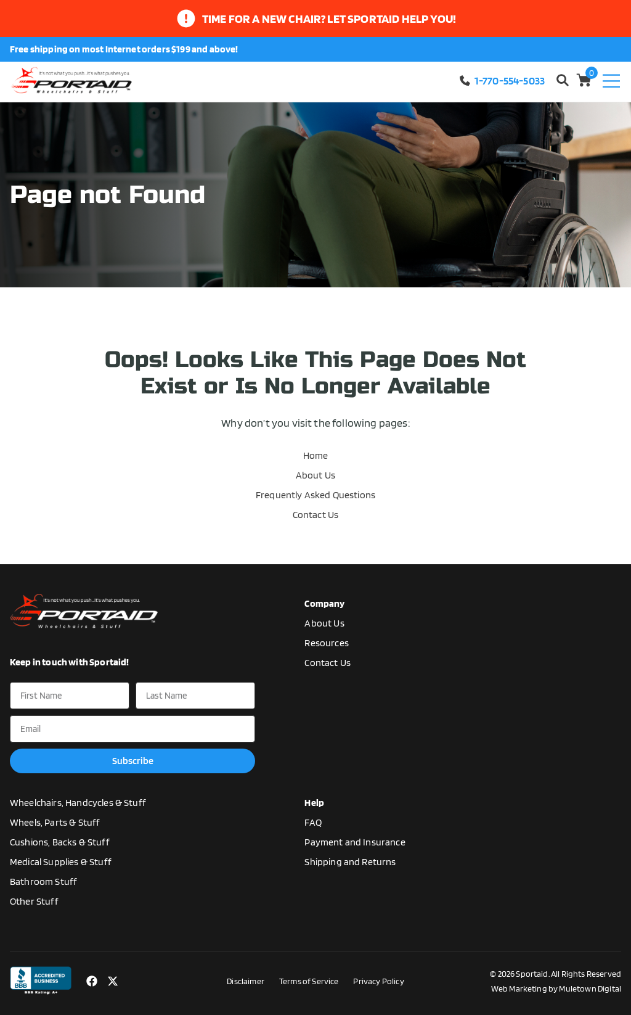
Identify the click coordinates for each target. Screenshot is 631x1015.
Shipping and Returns (350, 862)
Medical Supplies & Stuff (61, 862)
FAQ (312, 822)
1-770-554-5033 (501, 80)
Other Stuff (34, 901)
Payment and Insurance (354, 842)
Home (315, 455)
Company (324, 603)
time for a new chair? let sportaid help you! (329, 18)
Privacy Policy (378, 981)
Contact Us (316, 514)
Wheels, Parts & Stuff (55, 822)
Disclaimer (245, 981)
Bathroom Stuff (43, 881)
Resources (326, 643)
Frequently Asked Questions (315, 495)
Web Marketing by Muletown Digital (556, 988)
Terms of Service (309, 981)
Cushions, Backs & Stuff (60, 842)
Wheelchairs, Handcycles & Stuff (78, 802)
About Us (315, 475)
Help (314, 802)
